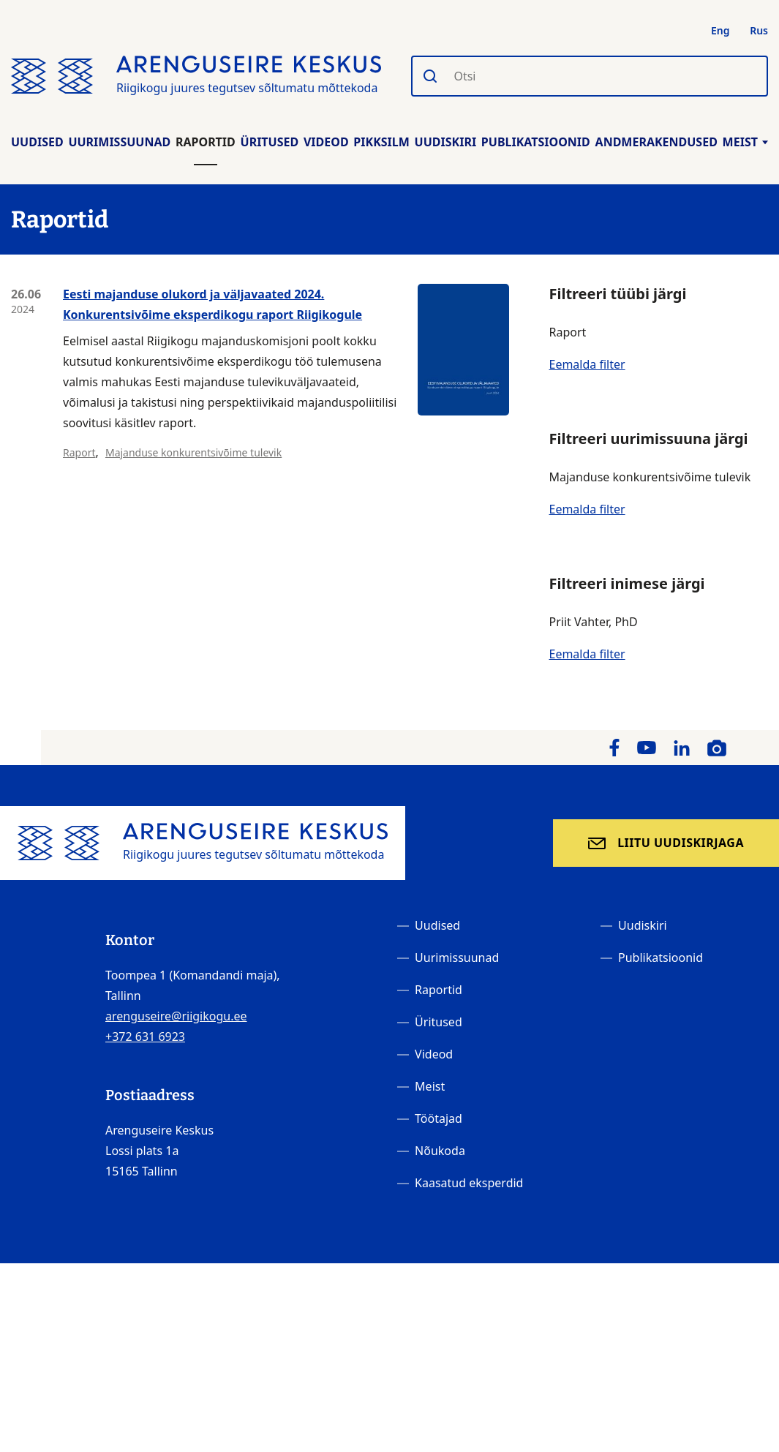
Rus (759, 30)
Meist (745, 142)
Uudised (37, 142)
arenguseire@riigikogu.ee (176, 1016)
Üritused (270, 142)
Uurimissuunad (119, 142)
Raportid (206, 142)
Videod (326, 142)
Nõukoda (440, 1151)
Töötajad (438, 1118)
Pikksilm (381, 142)
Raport (79, 452)
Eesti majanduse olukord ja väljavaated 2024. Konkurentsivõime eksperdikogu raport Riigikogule (212, 304)
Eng (720, 30)
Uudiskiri (446, 142)
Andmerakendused (656, 142)
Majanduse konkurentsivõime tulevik (193, 452)
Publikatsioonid (535, 142)
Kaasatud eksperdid (469, 1183)
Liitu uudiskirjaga (680, 843)
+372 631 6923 (145, 1036)
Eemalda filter (587, 364)
